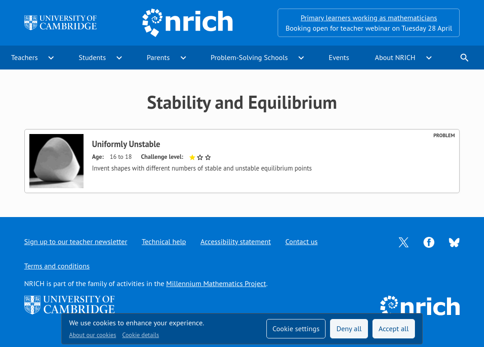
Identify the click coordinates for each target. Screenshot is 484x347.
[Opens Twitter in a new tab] (403, 241)
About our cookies (92, 335)
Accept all (394, 328)
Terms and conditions (57, 265)
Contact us (301, 241)
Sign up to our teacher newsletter (75, 241)
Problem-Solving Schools (249, 57)
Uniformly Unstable (126, 144)
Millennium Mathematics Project (216, 283)
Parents (158, 57)
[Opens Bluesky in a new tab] (454, 241)
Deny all (349, 328)
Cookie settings (295, 328)
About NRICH (395, 57)
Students (92, 57)
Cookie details (140, 335)
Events (339, 57)
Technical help (164, 241)
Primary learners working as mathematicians (369, 17)
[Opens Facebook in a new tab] (429, 241)
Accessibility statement (235, 241)
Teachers (24, 57)
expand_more (51, 57)
